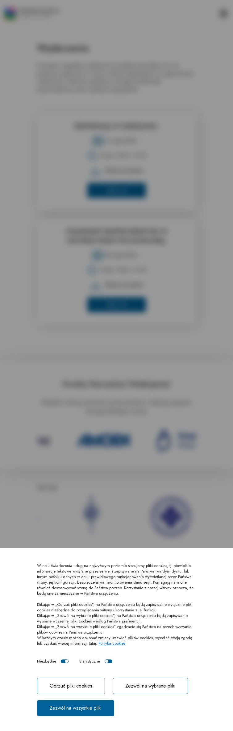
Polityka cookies (111, 643)
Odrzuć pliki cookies (71, 685)
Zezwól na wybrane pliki (150, 685)
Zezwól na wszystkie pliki (76, 708)
